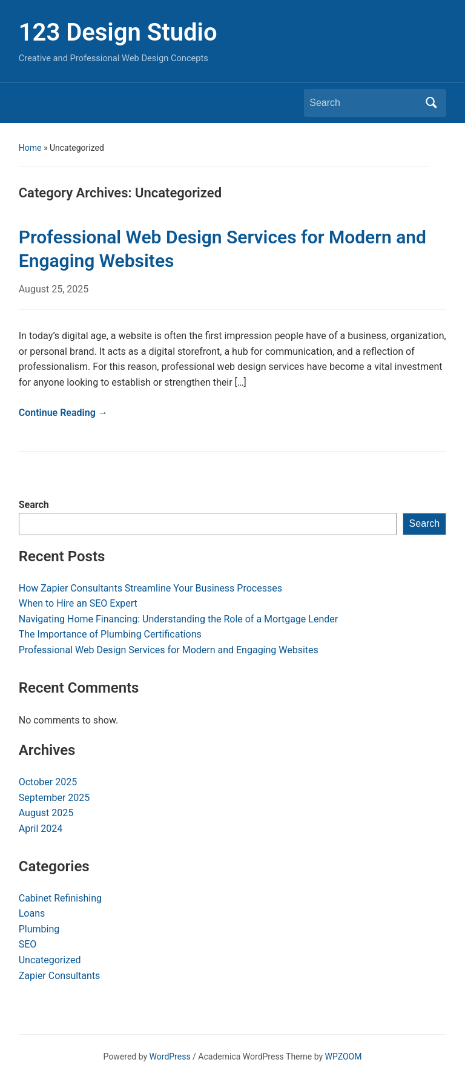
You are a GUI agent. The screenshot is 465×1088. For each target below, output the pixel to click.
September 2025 (54, 797)
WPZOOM (343, 1056)
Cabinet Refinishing (60, 898)
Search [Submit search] (431, 103)
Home (30, 148)
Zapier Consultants (60, 975)
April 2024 (41, 828)
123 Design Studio (118, 32)
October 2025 (48, 782)
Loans (32, 913)
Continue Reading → (63, 412)
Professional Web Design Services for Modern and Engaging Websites (168, 650)
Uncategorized (50, 960)
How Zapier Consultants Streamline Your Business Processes (150, 588)
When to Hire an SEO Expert (78, 603)
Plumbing (39, 929)
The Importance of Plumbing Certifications (110, 634)
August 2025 (46, 813)
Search (34, 504)
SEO (28, 944)
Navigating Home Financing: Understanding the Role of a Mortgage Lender (178, 619)
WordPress (170, 1056)
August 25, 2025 (54, 289)
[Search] (364, 103)
